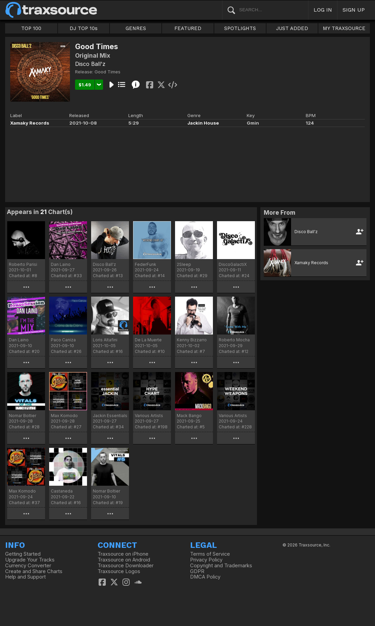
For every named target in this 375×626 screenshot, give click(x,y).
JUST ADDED (292, 28)
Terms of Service (210, 554)
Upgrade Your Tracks (30, 560)
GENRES (136, 28)
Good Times (107, 71)
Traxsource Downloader (126, 566)
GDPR (197, 571)
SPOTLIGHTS (240, 28)
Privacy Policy (206, 560)
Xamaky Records (29, 123)
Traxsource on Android (124, 560)
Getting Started (23, 554)
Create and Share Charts (33, 571)
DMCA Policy (205, 577)
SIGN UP (354, 9)
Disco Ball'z (90, 63)
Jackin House (203, 123)
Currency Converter (28, 566)
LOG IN (323, 9)
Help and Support (25, 577)
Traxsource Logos (119, 571)
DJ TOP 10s (84, 28)
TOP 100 (31, 28)
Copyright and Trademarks (221, 566)
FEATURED (187, 28)
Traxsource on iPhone (123, 554)
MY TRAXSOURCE (344, 28)
